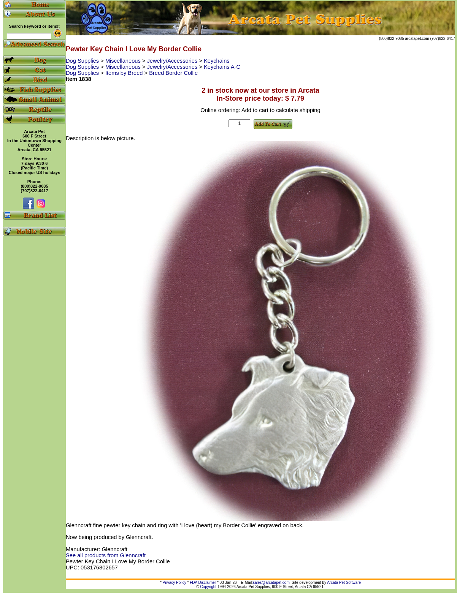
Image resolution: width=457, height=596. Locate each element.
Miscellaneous (123, 61)
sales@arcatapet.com (271, 582)
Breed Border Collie (173, 73)
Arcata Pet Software (344, 582)
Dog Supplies (83, 61)
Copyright (208, 587)
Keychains (217, 61)
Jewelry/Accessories (173, 61)
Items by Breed (124, 73)
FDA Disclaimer (203, 582)
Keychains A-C (222, 67)
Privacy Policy (174, 582)
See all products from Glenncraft (106, 555)
